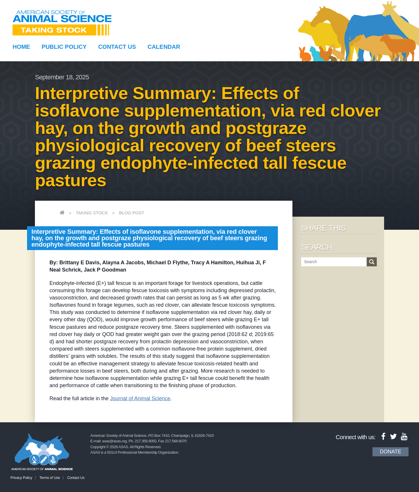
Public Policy (64, 47)
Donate (390, 452)
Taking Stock (92, 212)
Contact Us (117, 47)
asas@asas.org (114, 441)
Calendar (164, 47)
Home (21, 47)
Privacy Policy (21, 478)
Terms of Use (50, 478)
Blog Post (131, 212)
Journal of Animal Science (140, 398)
